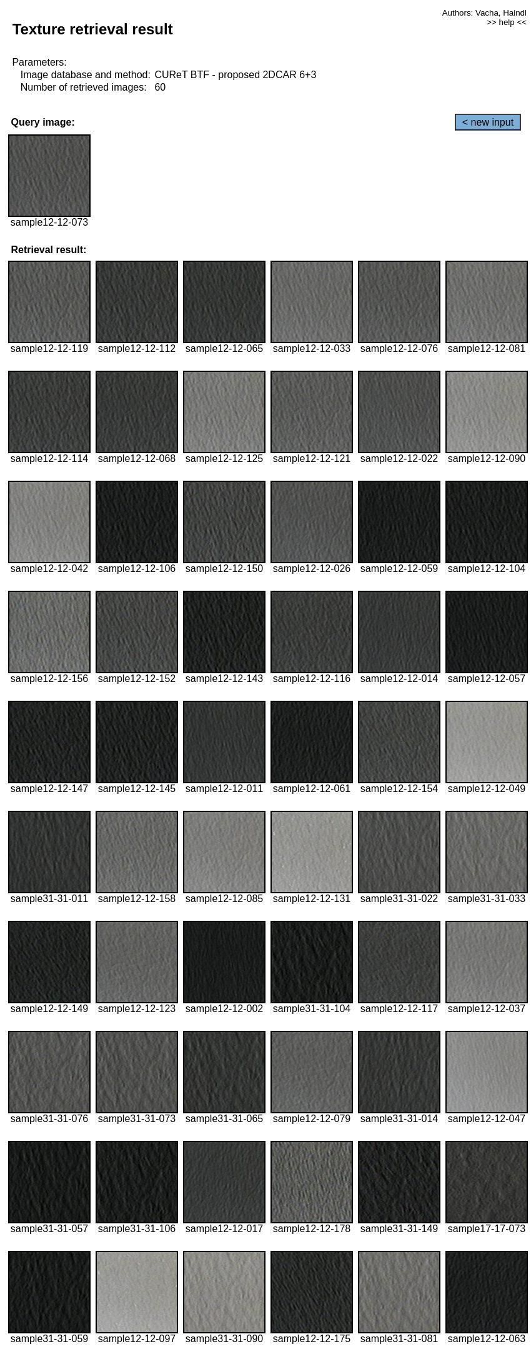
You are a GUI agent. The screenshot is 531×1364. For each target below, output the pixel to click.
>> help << (507, 22)
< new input (488, 122)
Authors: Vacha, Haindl (484, 13)
